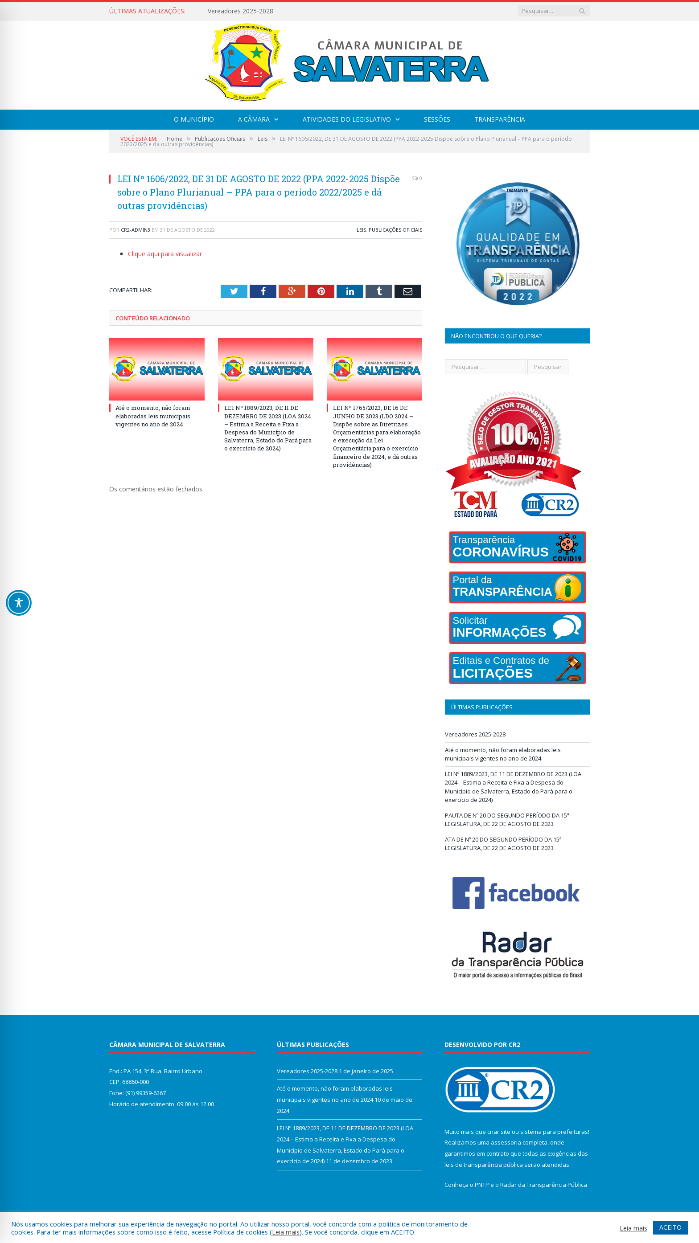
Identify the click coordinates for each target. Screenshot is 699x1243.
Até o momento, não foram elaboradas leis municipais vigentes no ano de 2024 (152, 416)
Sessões (437, 119)
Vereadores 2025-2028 (240, 11)
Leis (361, 229)
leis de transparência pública (483, 1165)
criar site (498, 1132)
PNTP (482, 1185)
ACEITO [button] (670, 1227)
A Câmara (254, 119)
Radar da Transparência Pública (543, 1185)
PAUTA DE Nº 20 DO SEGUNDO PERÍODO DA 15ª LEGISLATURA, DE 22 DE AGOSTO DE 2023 (507, 819)
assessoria (506, 1142)
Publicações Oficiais (395, 229)
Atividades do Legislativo (347, 119)
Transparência (499, 119)
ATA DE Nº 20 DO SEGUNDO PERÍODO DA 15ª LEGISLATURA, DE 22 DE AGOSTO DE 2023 (503, 843)
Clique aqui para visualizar (165, 253)
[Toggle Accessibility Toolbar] (19, 603)
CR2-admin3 (135, 229)
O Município (194, 119)
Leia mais (286, 1231)
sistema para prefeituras (554, 1132)
